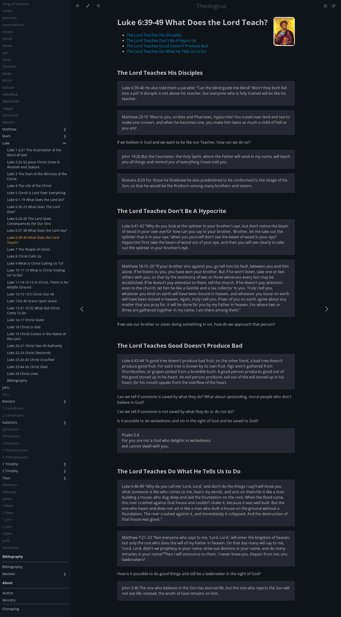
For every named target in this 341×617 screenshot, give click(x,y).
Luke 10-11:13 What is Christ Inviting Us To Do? (36, 272)
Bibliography (17, 380)
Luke (6, 143)
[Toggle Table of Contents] (77, 6)
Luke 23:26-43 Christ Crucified (30, 359)
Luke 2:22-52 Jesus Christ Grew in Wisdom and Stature (33, 164)
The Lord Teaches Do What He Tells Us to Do (166, 51)
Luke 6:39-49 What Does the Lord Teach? (33, 240)
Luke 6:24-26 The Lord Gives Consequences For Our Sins (29, 221)
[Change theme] (87, 6)
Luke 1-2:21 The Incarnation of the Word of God (34, 152)
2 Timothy (10, 471)
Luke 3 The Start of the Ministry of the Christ (37, 176)
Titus (6, 478)
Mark (6, 136)
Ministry (8, 600)
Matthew (9, 129)
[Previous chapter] (81, 308)
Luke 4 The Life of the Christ (29, 185)
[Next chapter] (326, 308)
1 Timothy (10, 464)
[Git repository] (326, 6)
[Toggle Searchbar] (98, 6)
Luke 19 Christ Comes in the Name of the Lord (36, 336)
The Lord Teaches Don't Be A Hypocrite (161, 40)
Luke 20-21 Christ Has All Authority (34, 345)
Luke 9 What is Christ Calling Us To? (35, 263)
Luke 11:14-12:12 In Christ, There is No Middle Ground (37, 284)
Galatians (9, 422)
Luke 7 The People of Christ (28, 249)
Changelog (10, 609)
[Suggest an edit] (333, 6)
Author (7, 593)
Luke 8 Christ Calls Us (24, 256)
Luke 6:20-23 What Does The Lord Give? (33, 209)
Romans (8, 401)
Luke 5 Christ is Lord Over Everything (36, 193)
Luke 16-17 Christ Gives (25, 320)
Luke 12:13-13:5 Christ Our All (30, 294)
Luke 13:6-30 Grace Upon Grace (32, 301)
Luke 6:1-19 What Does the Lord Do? (35, 199)
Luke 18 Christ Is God (23, 327)
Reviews (8, 574)
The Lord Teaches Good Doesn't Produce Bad (167, 46)
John (5, 387)
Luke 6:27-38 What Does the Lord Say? (37, 230)
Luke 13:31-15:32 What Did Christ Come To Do (33, 310)
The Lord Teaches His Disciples (154, 35)
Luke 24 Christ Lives (22, 373)
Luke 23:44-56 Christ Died (27, 366)
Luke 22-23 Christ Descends (29, 353)
